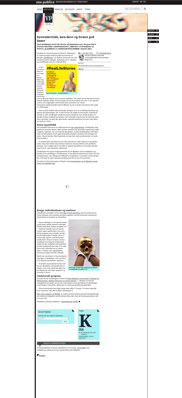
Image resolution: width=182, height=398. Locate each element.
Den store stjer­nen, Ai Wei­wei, (48, 294)
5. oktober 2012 (87, 53)
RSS (150, 42)
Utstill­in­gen (48, 57)
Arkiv (79, 9)
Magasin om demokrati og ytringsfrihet (72, 2)
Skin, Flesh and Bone (71, 213)
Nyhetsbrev (151, 31)
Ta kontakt (81, 348)
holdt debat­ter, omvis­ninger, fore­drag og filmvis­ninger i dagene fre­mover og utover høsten (68, 279)
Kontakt (135, 2)
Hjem (39, 9)
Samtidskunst (99, 66)
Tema (87, 9)
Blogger (69, 9)
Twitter (150, 38)
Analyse (59, 9)
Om (141, 2)
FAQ (144, 2)
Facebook (151, 34)
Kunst (92, 66)
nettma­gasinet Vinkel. (69, 301)
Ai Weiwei (82, 66)
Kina (87, 66)
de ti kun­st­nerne (77, 127)
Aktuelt (48, 9)
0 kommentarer (105, 53)
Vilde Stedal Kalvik (94, 55)
